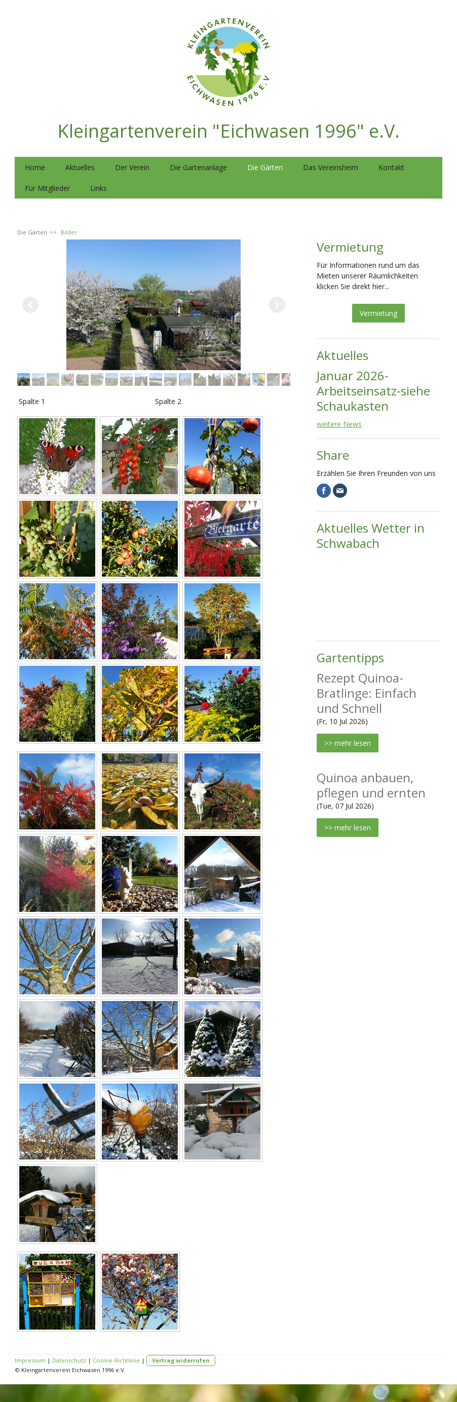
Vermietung (378, 313)
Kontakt (391, 167)
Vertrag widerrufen (181, 1360)
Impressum (30, 1360)
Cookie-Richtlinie (116, 1360)
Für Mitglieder (47, 188)
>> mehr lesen (347, 743)
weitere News (339, 424)
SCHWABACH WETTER (378, 594)
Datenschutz (69, 1360)
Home (35, 167)
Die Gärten (265, 167)
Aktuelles (80, 167)
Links (98, 188)
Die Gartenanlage (198, 167)
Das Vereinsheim (330, 167)
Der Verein (132, 167)
